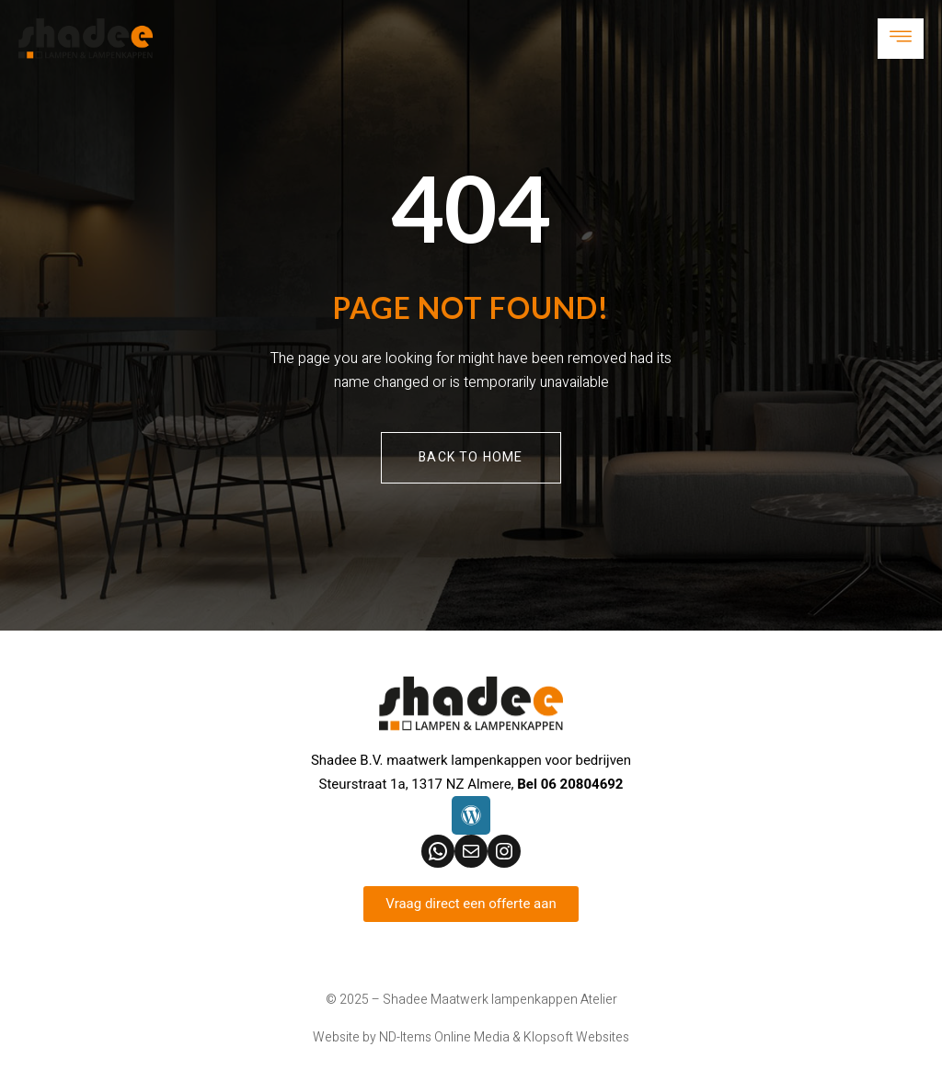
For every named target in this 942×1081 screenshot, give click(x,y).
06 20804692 (582, 784)
